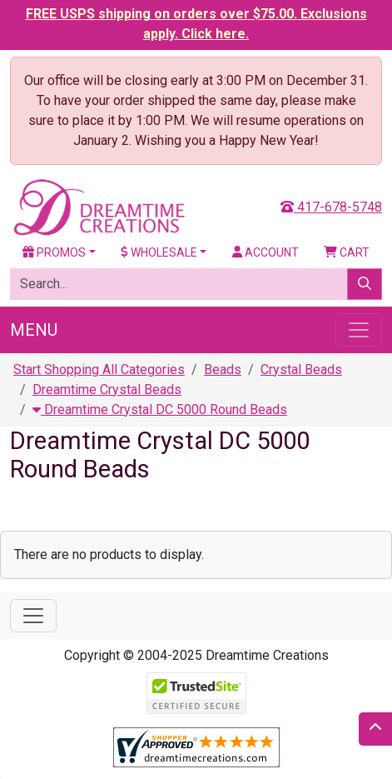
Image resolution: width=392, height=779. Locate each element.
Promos (54, 252)
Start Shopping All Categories (99, 369)
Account (265, 252)
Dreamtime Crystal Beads (106, 389)
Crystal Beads (301, 369)
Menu (33, 330)
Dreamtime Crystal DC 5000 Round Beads (159, 409)
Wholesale (159, 252)
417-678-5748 (331, 207)
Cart (347, 252)
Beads (222, 369)
